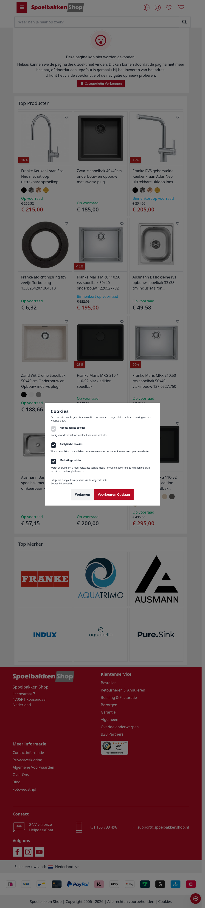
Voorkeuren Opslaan (114, 494)
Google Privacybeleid (62, 483)
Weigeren (82, 494)
